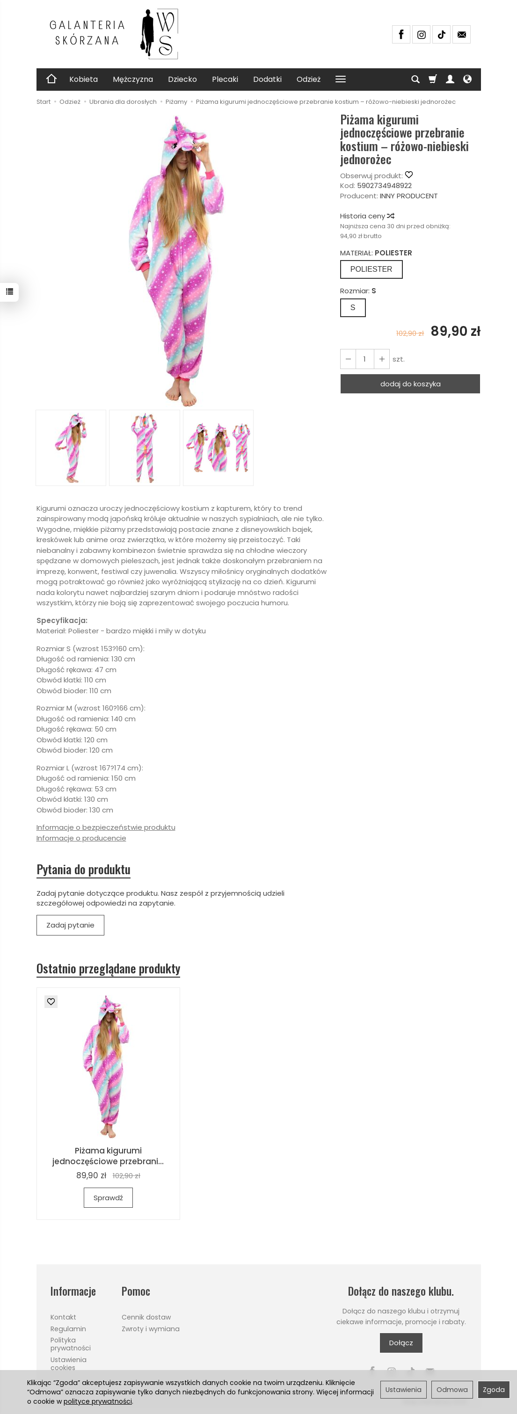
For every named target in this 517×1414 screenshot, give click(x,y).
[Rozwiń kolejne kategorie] (340, 79)
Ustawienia (404, 1389)
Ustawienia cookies (69, 1363)
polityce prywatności (98, 1401)
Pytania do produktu (83, 869)
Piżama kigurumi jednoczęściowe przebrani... (108, 1156)
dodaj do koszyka (410, 384)
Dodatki (267, 79)
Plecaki (225, 79)
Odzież (308, 79)
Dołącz (401, 1343)
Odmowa (452, 1389)
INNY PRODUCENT (409, 196)
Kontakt (63, 1317)
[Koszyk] (433, 79)
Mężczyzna (133, 79)
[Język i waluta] (467, 79)
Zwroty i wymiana (151, 1329)
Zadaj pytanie (70, 925)
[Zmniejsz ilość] (382, 359)
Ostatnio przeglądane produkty (108, 968)
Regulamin (68, 1329)
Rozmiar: (358, 291)
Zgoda (494, 1389)
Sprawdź (108, 1198)
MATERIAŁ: (376, 253)
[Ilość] (365, 359)
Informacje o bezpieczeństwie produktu (105, 827)
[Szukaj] (415, 79)
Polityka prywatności (71, 1344)
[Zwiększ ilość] (348, 359)
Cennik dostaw (146, 1317)
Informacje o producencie (81, 838)
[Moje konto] (450, 79)
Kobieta (83, 79)
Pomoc (136, 1291)
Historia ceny (366, 216)
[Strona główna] (118, 34)
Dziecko (182, 79)
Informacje (73, 1291)
